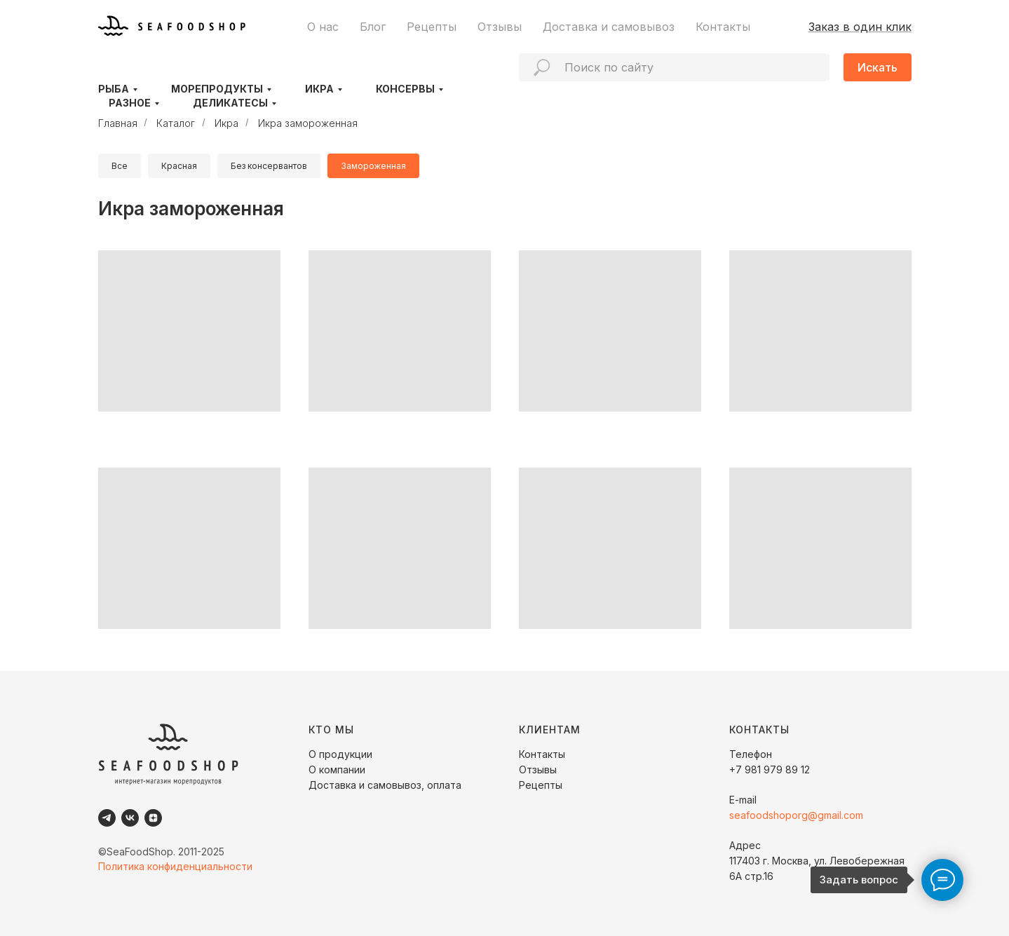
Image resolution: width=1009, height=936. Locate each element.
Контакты (723, 27)
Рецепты (431, 27)
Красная (179, 166)
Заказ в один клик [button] (860, 27)
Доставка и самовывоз (609, 27)
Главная (117, 123)
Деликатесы (230, 103)
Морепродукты (217, 89)
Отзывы (500, 27)
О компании (337, 769)
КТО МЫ (331, 729)
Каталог (175, 123)
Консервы (405, 89)
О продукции (340, 754)
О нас (323, 27)
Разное (130, 103)
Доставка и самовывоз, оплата (385, 785)
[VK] (130, 818)
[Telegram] (107, 818)
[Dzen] (153, 818)
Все (119, 166)
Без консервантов (269, 166)
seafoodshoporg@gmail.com (796, 815)
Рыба (113, 89)
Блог (373, 27)
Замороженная (373, 166)
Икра (319, 89)
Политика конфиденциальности (175, 866)
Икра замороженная (308, 123)
